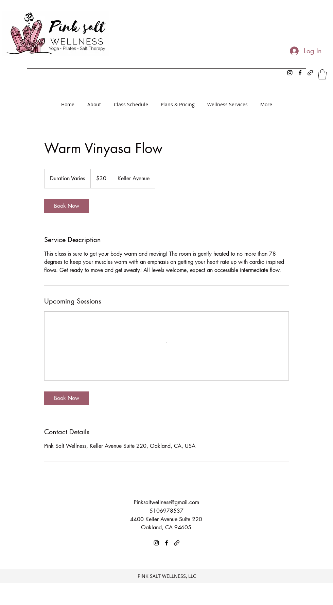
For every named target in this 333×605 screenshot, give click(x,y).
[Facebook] (300, 72)
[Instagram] (289, 72)
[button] (322, 74)
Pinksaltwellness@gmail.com (166, 502)
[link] (66, 206)
